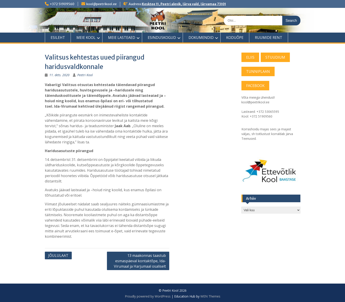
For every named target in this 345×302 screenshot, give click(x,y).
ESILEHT (58, 37)
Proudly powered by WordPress (148, 296)
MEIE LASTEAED (121, 37)
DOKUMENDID (201, 37)
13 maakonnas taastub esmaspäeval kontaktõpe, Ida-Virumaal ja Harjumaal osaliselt (140, 261)
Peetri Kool (85, 75)
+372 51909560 (62, 4)
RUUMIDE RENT (268, 37)
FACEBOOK (255, 85)
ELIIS (250, 57)
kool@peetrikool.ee (101, 4)
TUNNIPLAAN (258, 71)
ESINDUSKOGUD (162, 37)
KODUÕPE (234, 37)
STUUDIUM (275, 57)
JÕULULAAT (58, 255)
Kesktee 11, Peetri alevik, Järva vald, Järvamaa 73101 (184, 4)
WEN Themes (210, 296)
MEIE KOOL (85, 37)
